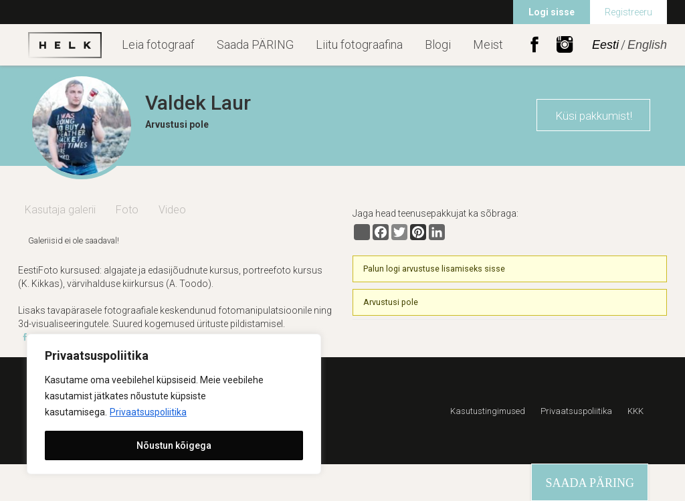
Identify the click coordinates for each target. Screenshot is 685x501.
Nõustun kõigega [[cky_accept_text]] (173, 445)
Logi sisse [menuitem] (551, 12)
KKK (635, 411)
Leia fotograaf (158, 44)
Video (172, 209)
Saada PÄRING (255, 44)
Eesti (605, 45)
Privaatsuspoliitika (148, 412)
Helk (65, 45)
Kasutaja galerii (60, 209)
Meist (488, 44)
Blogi (438, 44)
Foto (127, 209)
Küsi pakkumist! (593, 115)
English (647, 45)
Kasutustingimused (487, 411)
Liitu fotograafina (359, 44)
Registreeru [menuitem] (628, 12)
